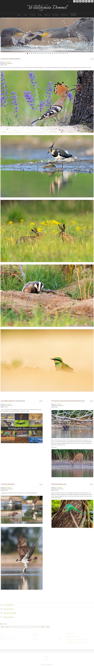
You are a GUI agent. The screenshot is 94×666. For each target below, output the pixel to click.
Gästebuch (65, 15)
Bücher (25, 15)
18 (63, 53)
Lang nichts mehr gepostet (10, 59)
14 (54, 53)
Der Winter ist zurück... (9, 609)
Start (2, 626)
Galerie (33, 15)
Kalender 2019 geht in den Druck (13, 401)
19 (65, 53)
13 (52, 53)
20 (67, 53)
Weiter (42, 626)
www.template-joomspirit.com (47, 664)
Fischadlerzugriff (8, 484)
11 (48, 53)
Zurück (7, 626)
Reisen (48, 15)
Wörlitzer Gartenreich (9, 617)
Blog (41, 15)
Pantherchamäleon (58, 484)
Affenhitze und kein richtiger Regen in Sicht (68, 401)
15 (56, 53)
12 (50, 53)
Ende (48, 626)
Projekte (56, 15)
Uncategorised (8, 62)
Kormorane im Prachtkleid (10, 613)
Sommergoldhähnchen (9, 604)
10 (46, 53)
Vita (20, 15)
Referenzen (73, 15)
